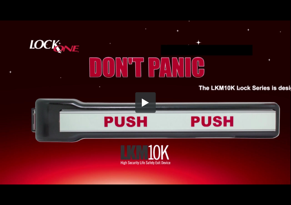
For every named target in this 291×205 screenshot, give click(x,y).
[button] (145, 102)
